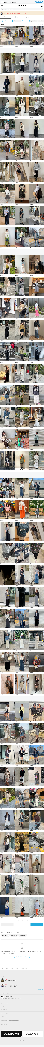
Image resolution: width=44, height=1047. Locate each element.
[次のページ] (36, 924)
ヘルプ (2, 1006)
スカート (11, 968)
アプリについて (4, 1013)
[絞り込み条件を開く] (2, 21)
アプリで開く (39, 1)
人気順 (40, 24)
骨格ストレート (5, 935)
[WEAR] (22, 5)
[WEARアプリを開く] (41, 5)
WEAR (2, 968)
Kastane (6, 968)
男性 (16, 17)
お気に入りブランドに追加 (22, 957)
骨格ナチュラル (22, 935)
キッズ (38, 17)
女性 (27, 17)
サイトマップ (4, 1009)
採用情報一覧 (40, 989)
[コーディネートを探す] (22, 9)
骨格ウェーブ (14, 935)
